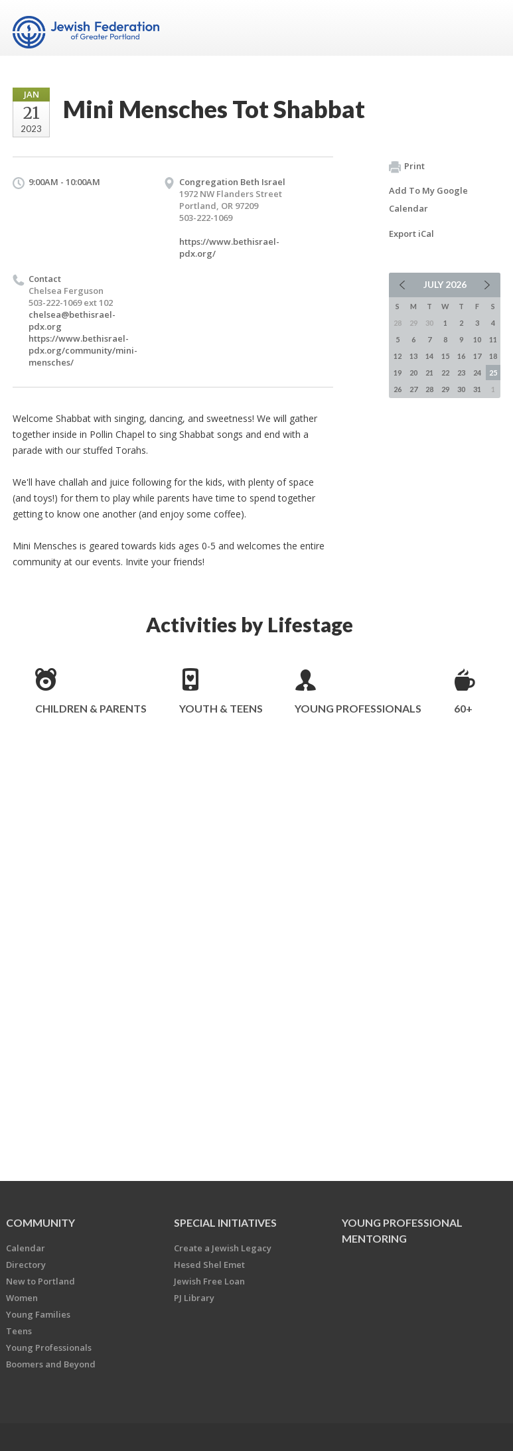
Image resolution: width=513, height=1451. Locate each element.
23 (461, 372)
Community (40, 1222)
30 (461, 389)
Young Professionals (358, 708)
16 (461, 356)
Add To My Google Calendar (428, 199)
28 (429, 389)
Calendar (25, 1248)
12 (398, 356)
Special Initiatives (225, 1222)
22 (445, 372)
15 (445, 356)
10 (477, 339)
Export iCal (411, 234)
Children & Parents (91, 708)
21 (429, 372)
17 (477, 356)
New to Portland (40, 1281)
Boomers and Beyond (51, 1364)
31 (477, 389)
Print (407, 166)
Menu (485, 28)
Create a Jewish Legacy (222, 1248)
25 (493, 372)
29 (445, 389)
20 (413, 372)
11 (493, 339)
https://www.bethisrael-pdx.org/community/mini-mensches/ (83, 350)
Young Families (38, 1314)
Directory (26, 1265)
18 (493, 356)
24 (477, 372)
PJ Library (194, 1298)
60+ (463, 708)
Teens (19, 1331)
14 (429, 356)
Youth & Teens (221, 708)
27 (413, 389)
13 (413, 356)
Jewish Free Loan (209, 1281)
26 (398, 389)
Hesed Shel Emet (209, 1265)
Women (22, 1298)
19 (398, 372)
